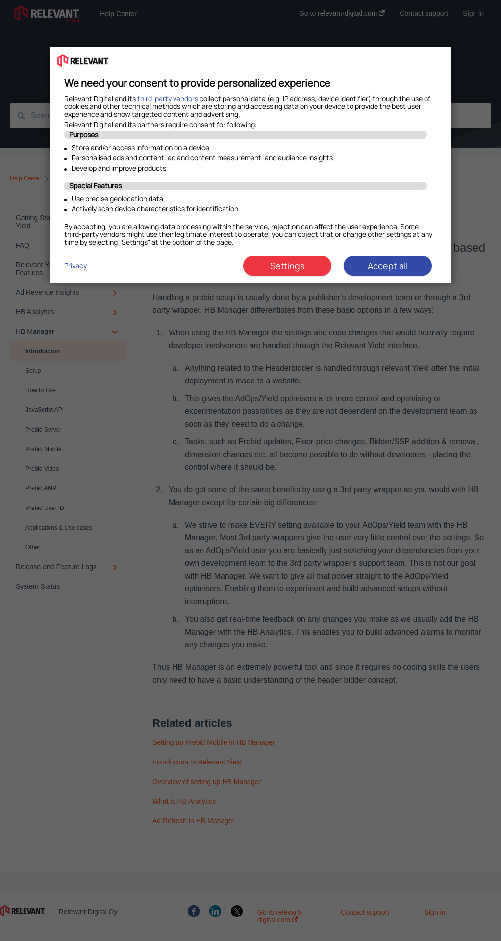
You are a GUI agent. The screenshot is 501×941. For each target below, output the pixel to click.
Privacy (75, 265)
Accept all (388, 266)
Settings (287, 266)
